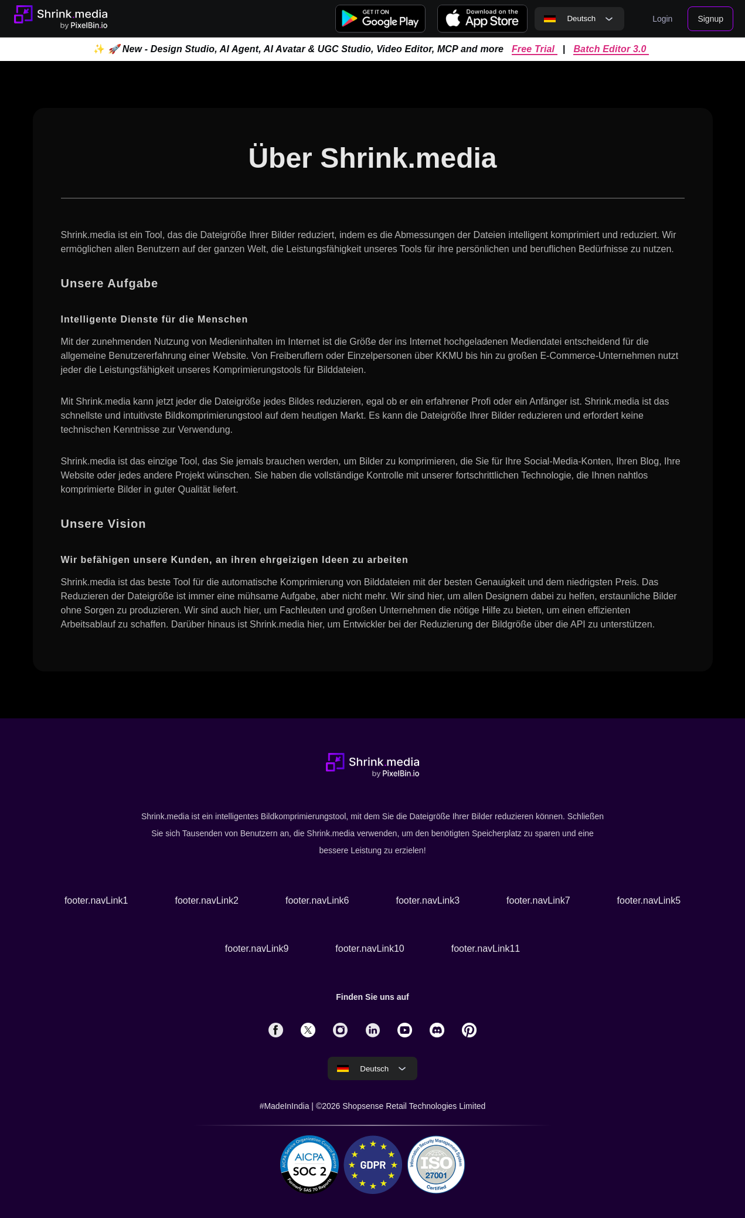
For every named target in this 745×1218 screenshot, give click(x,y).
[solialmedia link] (276, 1029)
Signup (710, 18)
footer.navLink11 (485, 949)
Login (662, 18)
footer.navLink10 (369, 949)
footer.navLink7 (538, 900)
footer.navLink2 (207, 900)
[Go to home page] (61, 19)
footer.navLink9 (257, 949)
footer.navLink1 (96, 900)
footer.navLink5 (649, 900)
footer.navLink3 (428, 900)
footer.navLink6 (317, 900)
